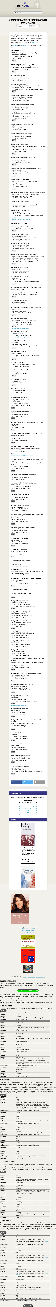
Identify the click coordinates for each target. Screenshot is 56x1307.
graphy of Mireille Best (19, 705)
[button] (16, 782)
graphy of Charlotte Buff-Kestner (22, 456)
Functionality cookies (7, 1162)
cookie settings (40, 977)
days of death (26, 45)
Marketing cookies (6, 1221)
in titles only (32, 26)
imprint (24, 977)
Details (13, 407)
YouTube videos (4, 1080)
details (14, 60)
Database (34, 42)
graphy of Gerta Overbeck (21, 219)
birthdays (15, 45)
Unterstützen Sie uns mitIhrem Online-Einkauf (28, 930)
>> (33, 800)
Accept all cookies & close (28, 990)
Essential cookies (6, 1006)
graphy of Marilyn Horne (20, 337)
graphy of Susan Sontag (20, 328)
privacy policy (31, 977)
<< (23, 800)
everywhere (32, 25)
